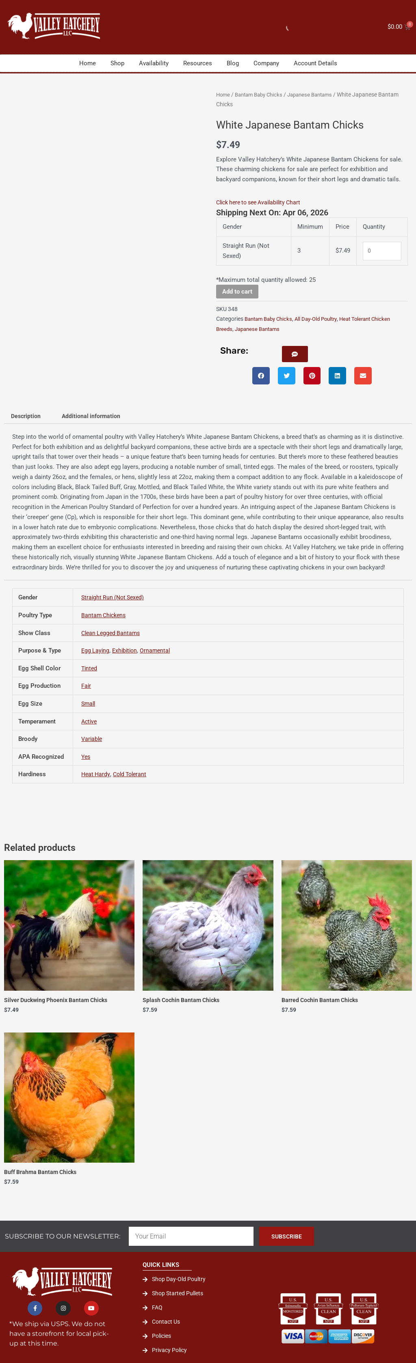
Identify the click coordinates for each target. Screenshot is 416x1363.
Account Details (315, 63)
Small (89, 704)
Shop (117, 63)
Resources (197, 63)
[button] (297, 354)
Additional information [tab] (95, 417)
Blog (233, 63)
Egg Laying (95, 652)
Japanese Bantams (317, 94)
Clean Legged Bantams (112, 634)
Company (266, 63)
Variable (92, 740)
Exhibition (126, 652)
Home (87, 63)
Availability (154, 63)
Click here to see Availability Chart (263, 202)
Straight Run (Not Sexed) (114, 599)
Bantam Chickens (105, 616)
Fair (86, 687)
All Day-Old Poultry (322, 319)
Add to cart (237, 291)
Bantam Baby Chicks (262, 94)
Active (89, 722)
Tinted (89, 669)
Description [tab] (27, 417)
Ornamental (158, 652)
